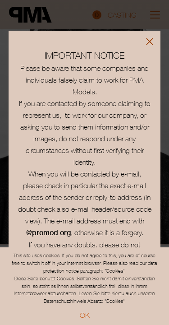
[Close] (149, 41)
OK (85, 315)
